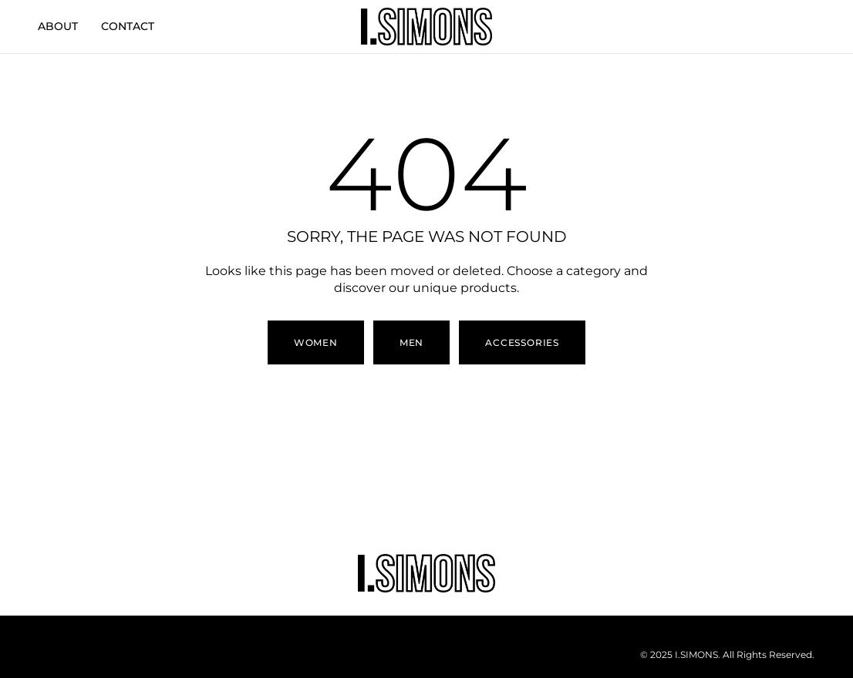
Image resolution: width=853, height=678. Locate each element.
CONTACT (127, 26)
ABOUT (58, 26)
